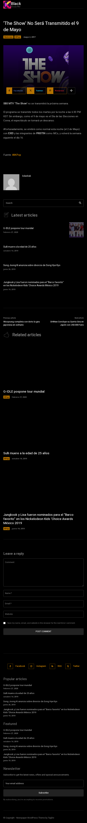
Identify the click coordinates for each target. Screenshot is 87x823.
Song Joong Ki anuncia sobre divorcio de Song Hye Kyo (31, 265)
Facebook (20, 666)
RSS (60, 666)
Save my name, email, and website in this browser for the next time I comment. (41, 623)
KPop (17, 37)
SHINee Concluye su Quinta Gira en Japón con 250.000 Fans (67, 323)
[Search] (80, 203)
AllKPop (16, 155)
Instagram (41, 666)
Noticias (8, 37)
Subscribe (43, 792)
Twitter (76, 666)
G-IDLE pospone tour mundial (18, 228)
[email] (43, 783)
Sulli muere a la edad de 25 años (19, 247)
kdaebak (26, 176)
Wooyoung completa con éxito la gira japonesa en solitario (21, 323)
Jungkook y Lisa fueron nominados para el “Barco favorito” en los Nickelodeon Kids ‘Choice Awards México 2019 (33, 284)
